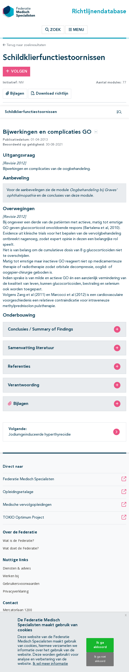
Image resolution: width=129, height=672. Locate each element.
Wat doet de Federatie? (21, 548)
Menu (76, 30)
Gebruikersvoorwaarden (21, 583)
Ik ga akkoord (100, 645)
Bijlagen (15, 93)
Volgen (16, 71)
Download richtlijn (49, 93)
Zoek (53, 30)
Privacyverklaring (16, 591)
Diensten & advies (17, 568)
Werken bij (11, 576)
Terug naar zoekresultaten (24, 45)
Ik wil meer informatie (50, 664)
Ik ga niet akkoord (100, 659)
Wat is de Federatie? (18, 540)
